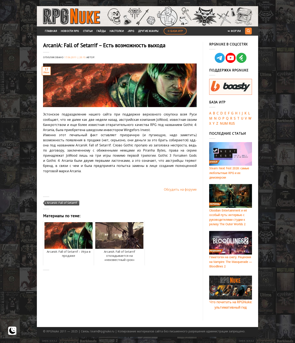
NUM (224, 123)
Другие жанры (148, 31)
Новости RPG (70, 31)
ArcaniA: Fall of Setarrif (62, 203)
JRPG (131, 31)
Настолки (117, 31)
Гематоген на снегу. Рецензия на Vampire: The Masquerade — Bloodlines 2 (230, 261)
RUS (232, 123)
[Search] (248, 31)
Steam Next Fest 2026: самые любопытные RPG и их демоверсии (229, 172)
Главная (51, 31)
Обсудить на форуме (180, 189)
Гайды (101, 31)
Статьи (88, 31)
